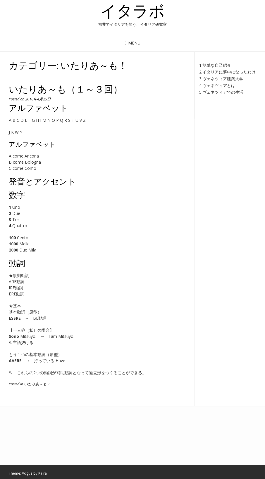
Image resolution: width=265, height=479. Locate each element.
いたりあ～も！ (37, 384)
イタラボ (132, 11)
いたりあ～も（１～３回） (66, 89)
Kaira (42, 473)
